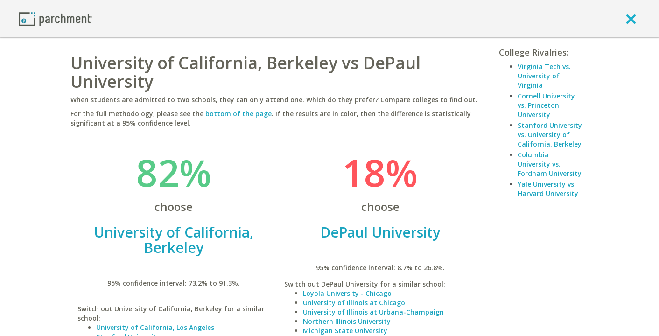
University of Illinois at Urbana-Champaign (373, 312)
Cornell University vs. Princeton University (546, 105)
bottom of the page (238, 113)
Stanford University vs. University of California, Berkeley (550, 134)
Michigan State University (345, 330)
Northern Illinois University (347, 321)
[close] (631, 18)
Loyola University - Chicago (347, 293)
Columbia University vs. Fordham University (550, 164)
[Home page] (55, 18)
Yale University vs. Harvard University (548, 189)
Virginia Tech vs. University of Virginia (544, 76)
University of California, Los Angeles (155, 327)
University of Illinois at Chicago (354, 302)
